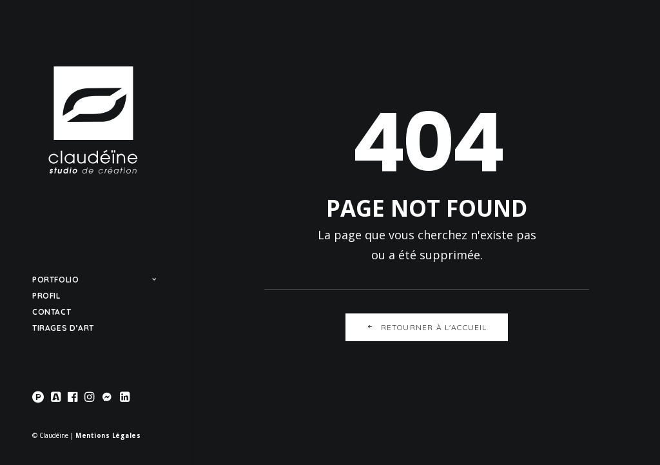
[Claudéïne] (94, 120)
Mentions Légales (108, 435)
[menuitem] (40, 397)
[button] (40, 397)
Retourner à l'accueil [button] (426, 327)
